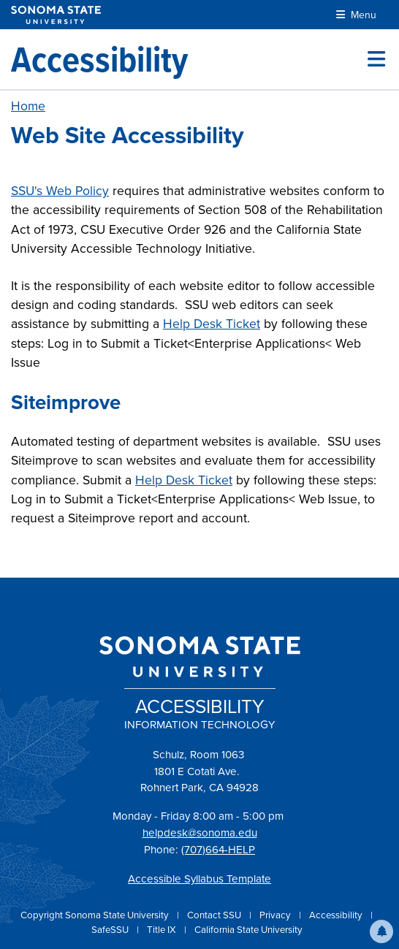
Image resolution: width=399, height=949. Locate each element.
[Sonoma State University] (56, 15)
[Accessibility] (99, 59)
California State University (248, 930)
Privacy (276, 915)
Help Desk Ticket (211, 323)
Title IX (162, 930)
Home (28, 105)
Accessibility (337, 915)
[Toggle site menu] (376, 59)
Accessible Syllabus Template (199, 879)
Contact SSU (215, 915)
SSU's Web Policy (60, 190)
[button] (381, 931)
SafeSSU (111, 930)
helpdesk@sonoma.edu (199, 833)
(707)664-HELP (218, 850)
